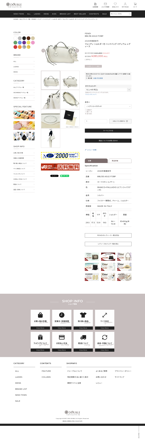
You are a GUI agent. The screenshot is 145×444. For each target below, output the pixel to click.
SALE (104, 14)
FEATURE (46, 371)
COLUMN (46, 377)
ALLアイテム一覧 (19, 87)
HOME (16, 19)
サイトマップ (119, 377)
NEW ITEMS (19, 14)
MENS (46, 14)
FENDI (34, 19)
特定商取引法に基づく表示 (77, 377)
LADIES (16, 66)
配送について (17, 184)
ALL (29, 14)
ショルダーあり (56, 19)
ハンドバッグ (46, 19)
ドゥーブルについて (74, 371)
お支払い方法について (20, 179)
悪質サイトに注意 (74, 383)
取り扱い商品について (20, 163)
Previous (43, 51)
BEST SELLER (80, 14)
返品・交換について (19, 189)
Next (77, 51)
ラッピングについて (19, 174)
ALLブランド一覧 (25, 19)
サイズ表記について (19, 168)
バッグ (39, 19)
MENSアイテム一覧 (19, 98)
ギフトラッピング (91, 86)
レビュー (99, 383)
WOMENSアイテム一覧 (21, 92)
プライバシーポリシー (123, 371)
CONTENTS (94, 14)
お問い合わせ (101, 377)
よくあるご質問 (101, 371)
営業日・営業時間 (19, 158)
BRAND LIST (65, 14)
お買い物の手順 (18, 153)
